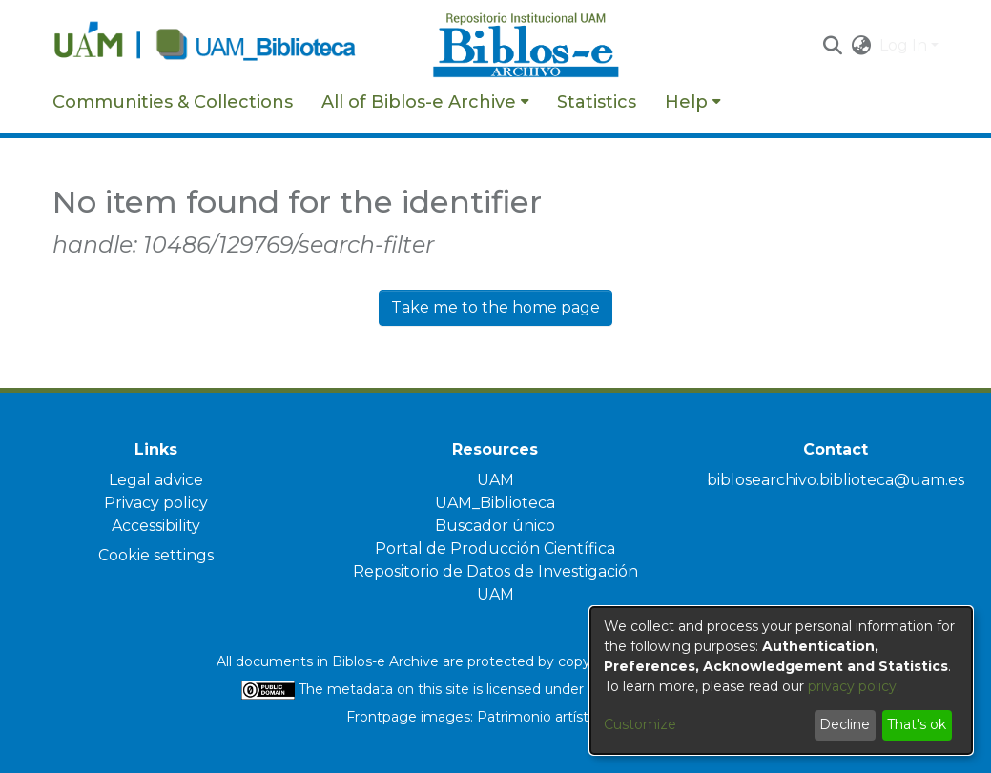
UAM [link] (495, 480)
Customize (640, 724)
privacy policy (852, 686)
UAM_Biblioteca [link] (495, 503)
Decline (844, 724)
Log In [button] (905, 45)
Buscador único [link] (495, 526)
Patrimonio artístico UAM (561, 716)
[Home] (232, 46)
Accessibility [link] (156, 526)
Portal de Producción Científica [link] (495, 548)
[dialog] (781, 680)
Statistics (596, 102)
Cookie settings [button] (156, 555)
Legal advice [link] (156, 480)
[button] (833, 45)
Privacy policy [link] (156, 503)
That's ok (916, 724)
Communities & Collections (172, 102)
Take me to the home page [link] (495, 307)
